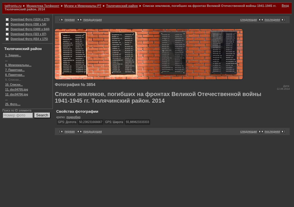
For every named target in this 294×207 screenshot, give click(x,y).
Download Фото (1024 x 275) (30, 19)
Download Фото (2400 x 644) (30, 29)
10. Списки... (14, 84)
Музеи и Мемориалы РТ (82, 5)
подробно (73, 117)
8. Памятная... (15, 74)
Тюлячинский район (122, 5)
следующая (248, 19)
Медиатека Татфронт (42, 5)
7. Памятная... (15, 70)
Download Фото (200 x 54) (28, 24)
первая (70, 19)
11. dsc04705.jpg (16, 89)
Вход (285, 5)
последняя (272, 19)
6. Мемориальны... (18, 65)
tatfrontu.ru (13, 5)
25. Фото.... (12, 104)
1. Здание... (13, 55)
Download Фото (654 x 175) (29, 39)
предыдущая (92, 19)
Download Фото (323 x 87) (28, 34)
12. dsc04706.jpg (16, 94)
